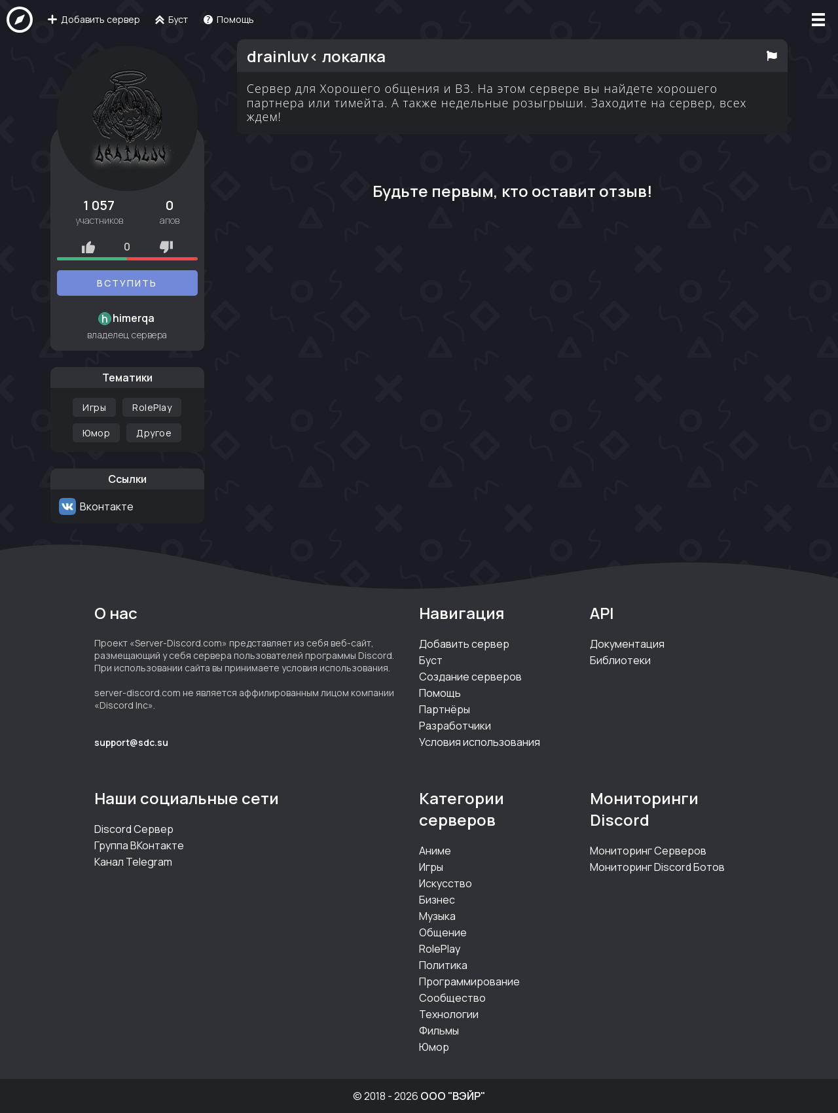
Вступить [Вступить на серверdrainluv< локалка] (127, 283)
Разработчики (455, 725)
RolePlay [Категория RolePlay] (152, 407)
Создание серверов (470, 676)
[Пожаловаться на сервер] (772, 55)
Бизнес (437, 899)
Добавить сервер (464, 644)
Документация (627, 644)
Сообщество (452, 998)
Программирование (469, 981)
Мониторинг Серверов (648, 850)
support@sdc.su (131, 742)
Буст (431, 660)
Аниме (435, 850)
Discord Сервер (133, 829)
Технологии (449, 1014)
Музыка (437, 916)
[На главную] (19, 19)
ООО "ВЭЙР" (452, 1096)
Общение (443, 932)
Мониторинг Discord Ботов (657, 867)
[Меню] (818, 20)
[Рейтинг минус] (166, 246)
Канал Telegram (133, 862)
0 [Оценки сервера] (127, 246)
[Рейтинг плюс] (88, 246)
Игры (431, 867)
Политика (443, 965)
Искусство (445, 883)
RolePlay (439, 949)
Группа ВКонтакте (139, 845)
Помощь (440, 693)
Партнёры (444, 709)
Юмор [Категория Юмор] (96, 433)
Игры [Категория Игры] (94, 407)
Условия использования (479, 742)
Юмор (434, 1047)
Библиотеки (620, 660)
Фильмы (439, 1030)
